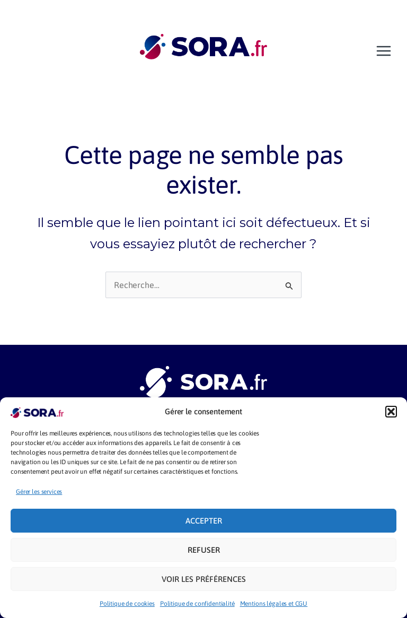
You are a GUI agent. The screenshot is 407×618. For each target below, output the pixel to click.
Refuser (204, 549)
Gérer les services (39, 491)
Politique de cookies (127, 603)
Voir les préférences (204, 579)
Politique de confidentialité (197, 603)
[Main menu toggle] (384, 51)
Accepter (203, 520)
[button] (391, 411)
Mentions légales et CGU (274, 603)
